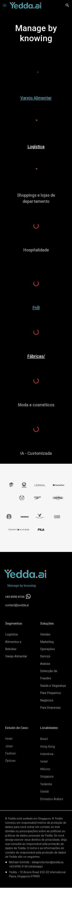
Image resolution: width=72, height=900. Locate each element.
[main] (36, 33)
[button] (4, 5)
